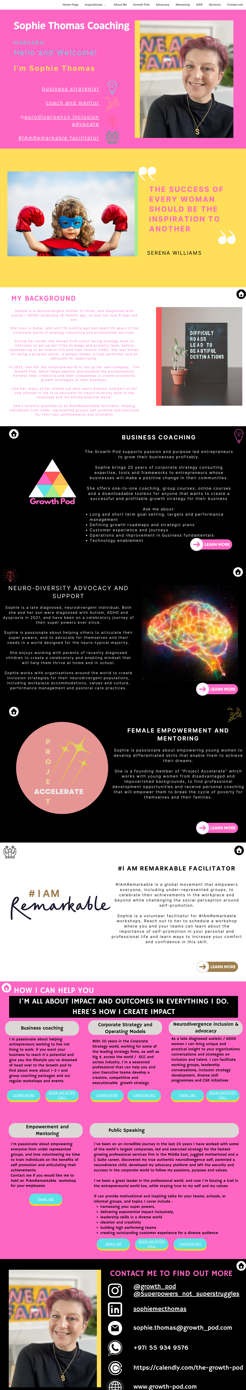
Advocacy (163, 4)
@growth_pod (154, 1287)
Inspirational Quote (97, 4)
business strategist (70, 89)
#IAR (199, 4)
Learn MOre (24, 1095)
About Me (120, 4)
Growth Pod (141, 4)
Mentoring (183, 4)
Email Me (187, 1095)
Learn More (107, 1095)
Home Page (71, 4)
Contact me (235, 4)
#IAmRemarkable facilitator (58, 138)
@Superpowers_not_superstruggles (186, 1294)
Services (215, 4)
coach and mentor (72, 103)
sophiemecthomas (159, 1309)
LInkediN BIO (144, 1095)
